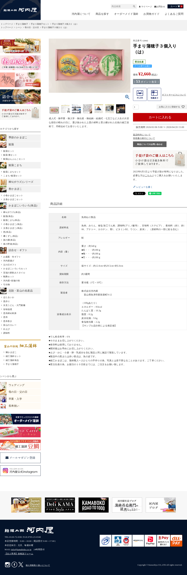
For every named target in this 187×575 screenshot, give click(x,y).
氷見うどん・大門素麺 (14, 305)
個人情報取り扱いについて (38, 565)
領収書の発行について (144, 138)
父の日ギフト (9, 265)
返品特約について (142, 134)
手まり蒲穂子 (22, 24)
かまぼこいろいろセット (15, 268)
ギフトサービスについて (174, 95)
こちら (148, 175)
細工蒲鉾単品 (12, 360)
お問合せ (160, 6)
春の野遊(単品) (10, 244)
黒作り (6, 301)
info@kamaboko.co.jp (21, 549)
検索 (131, 6)
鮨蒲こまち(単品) (11, 220)
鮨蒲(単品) (8, 216)
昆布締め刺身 (9, 313)
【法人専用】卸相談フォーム (19, 553)
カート (176, 6)
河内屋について (81, 13)
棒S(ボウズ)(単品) (12, 212)
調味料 (6, 333)
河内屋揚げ (8, 260)
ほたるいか (8, 297)
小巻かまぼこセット (13, 195)
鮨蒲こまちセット (12, 172)
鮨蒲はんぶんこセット (14, 159)
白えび (6, 329)
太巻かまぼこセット (13, 199)
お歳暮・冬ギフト (12, 257)
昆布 (5, 317)
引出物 (6, 284)
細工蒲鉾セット (13, 356)
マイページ (145, 6)
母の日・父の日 (32, 27)
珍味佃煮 (7, 309)
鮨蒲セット (8, 151)
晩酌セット (8, 276)
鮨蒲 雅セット (10, 155)
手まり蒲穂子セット (40, 24)
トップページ (7, 24)
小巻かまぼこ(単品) (12, 224)
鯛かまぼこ (11, 352)
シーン (19, 27)
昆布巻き (7, 321)
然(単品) (7, 232)
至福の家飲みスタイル (14, 272)
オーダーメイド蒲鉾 (126, 13)
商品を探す (102, 13)
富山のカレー (9, 325)
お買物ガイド (151, 13)
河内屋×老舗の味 (11, 280)
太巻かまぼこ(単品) (12, 228)
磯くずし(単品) (10, 236)
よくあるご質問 (174, 13)
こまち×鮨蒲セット (12, 175)
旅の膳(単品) (9, 240)
